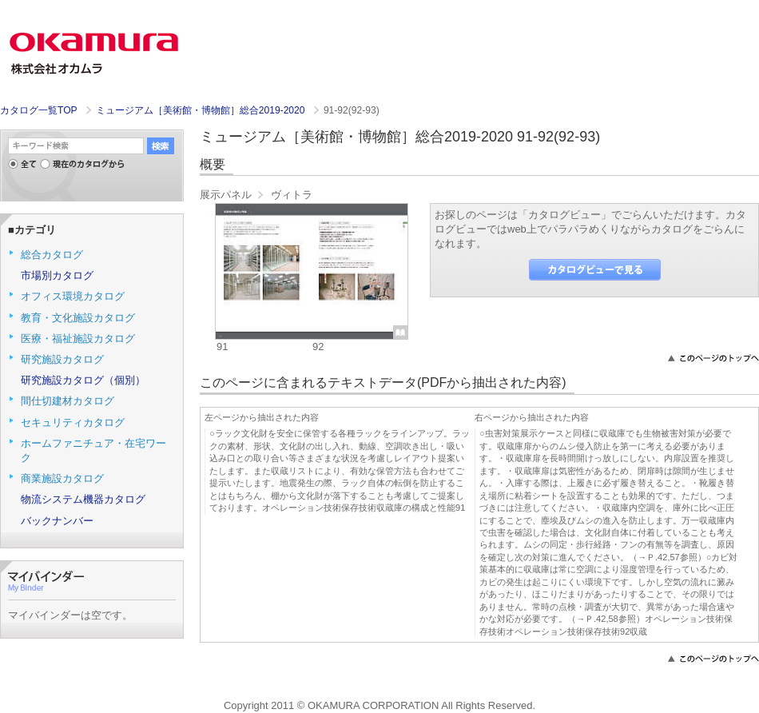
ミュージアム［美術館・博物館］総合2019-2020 (202, 110)
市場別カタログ (57, 275)
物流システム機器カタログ (83, 499)
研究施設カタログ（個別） (83, 380)
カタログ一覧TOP (38, 110)
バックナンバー (57, 521)
